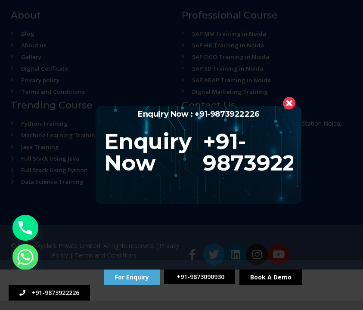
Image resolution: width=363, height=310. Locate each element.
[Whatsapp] (25, 257)
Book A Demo (271, 277)
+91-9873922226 (49, 292)
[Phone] (25, 228)
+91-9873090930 (199, 277)
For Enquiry (132, 277)
